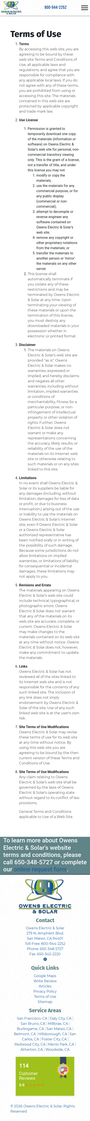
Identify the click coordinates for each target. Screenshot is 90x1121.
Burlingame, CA (30, 1029)
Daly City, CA (60, 1018)
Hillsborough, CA (52, 1034)
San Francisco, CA (32, 1018)
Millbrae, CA (58, 1024)
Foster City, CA (54, 1039)
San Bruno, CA (33, 1024)
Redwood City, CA (29, 1044)
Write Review (45, 981)
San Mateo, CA (59, 1029)
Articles (45, 986)
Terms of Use (45, 997)
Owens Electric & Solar (42, 1106)
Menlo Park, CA (61, 1044)
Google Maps (45, 976)
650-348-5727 (33, 862)
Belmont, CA (25, 1034)
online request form (40, 869)
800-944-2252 (56, 7)
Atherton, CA (32, 1050)
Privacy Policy (45, 991)
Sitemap (45, 1002)
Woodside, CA (57, 1050)
